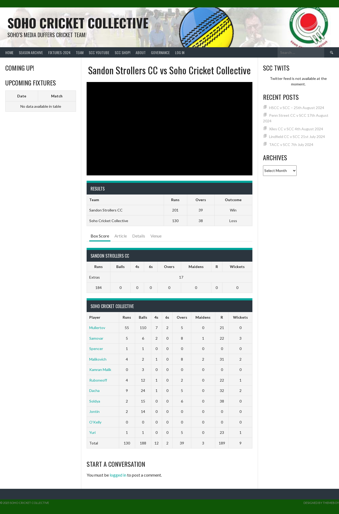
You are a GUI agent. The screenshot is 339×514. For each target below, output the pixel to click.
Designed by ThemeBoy (321, 502)
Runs (98, 266)
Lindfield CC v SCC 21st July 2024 (297, 136)
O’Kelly (95, 422)
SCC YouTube (99, 52)
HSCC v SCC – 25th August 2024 (296, 107)
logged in (118, 474)
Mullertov (97, 327)
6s (151, 266)
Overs (169, 266)
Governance (160, 52)
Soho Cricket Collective (78, 22)
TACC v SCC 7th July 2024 (291, 144)
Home (9, 52)
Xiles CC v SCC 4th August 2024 (296, 129)
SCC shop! (122, 52)
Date (21, 96)
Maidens (196, 266)
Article (120, 235)
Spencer (96, 348)
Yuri (92, 432)
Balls (120, 266)
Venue (156, 235)
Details (138, 235)
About (141, 52)
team (79, 52)
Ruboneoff (98, 380)
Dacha (94, 390)
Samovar (96, 338)
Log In (179, 52)
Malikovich (97, 359)
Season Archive (31, 52)
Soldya (94, 401)
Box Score (100, 235)
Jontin (94, 411)
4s (137, 266)
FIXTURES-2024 (59, 52)
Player (94, 317)
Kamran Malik (100, 369)
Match (57, 96)
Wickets (237, 266)
